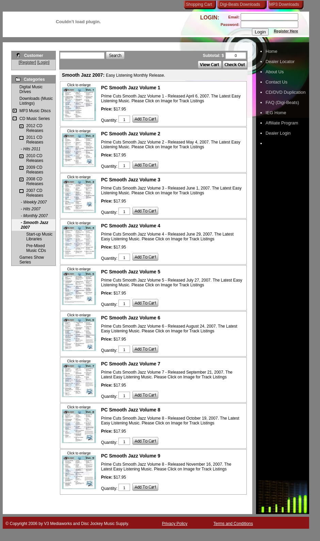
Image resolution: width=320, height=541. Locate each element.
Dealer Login (278, 133)
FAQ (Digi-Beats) (282, 102)
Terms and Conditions (233, 523)
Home (271, 51)
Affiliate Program (282, 122)
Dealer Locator (280, 61)
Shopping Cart (199, 4)
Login (43, 62)
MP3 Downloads (283, 4)
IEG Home (276, 112)
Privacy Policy (175, 523)
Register (27, 62)
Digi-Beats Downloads (240, 4)
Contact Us (276, 82)
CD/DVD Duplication (286, 92)
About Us (275, 71)
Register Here (286, 31)
